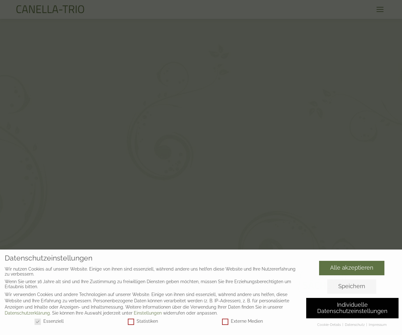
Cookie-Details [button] (329, 325)
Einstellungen (148, 313)
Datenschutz (355, 325)
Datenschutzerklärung (27, 313)
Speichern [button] (351, 286)
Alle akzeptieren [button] (351, 268)
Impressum (378, 325)
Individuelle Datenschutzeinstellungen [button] (352, 308)
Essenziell (49, 321)
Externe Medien (242, 321)
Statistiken (143, 321)
